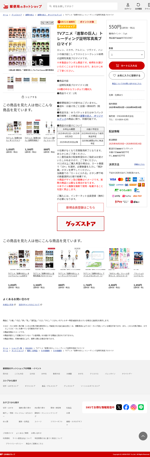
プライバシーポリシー (14, 443)
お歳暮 (69, 373)
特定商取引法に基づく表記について (48, 438)
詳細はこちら (139, 164)
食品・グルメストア (49, 386)
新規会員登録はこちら (80, 207)
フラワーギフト (56, 421)
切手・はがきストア (10, 386)
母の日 (5, 373)
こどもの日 (19, 373)
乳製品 (69, 407)
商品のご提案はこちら (34, 443)
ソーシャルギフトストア (90, 386)
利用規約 (6, 438)
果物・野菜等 (55, 407)
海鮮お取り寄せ (25, 407)
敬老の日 (56, 373)
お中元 (44, 373)
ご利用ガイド (8, 433)
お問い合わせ (36, 433)
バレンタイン (110, 373)
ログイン (128, 8)
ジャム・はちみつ (25, 413)
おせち (80, 373)
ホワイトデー (127, 373)
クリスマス (94, 373)
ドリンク (53, 413)
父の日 (32, 373)
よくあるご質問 (22, 433)
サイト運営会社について (22, 438)
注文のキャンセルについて (29, 304)
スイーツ (38, 421)
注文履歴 (138, 8)
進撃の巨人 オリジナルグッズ (80, 117)
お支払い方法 (8, 304)
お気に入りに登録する (128, 75)
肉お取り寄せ (40, 407)
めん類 (5, 421)
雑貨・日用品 (24, 421)
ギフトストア (30, 386)
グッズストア (69, 386)
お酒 (68, 413)
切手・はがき (8, 407)
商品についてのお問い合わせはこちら (126, 83)
